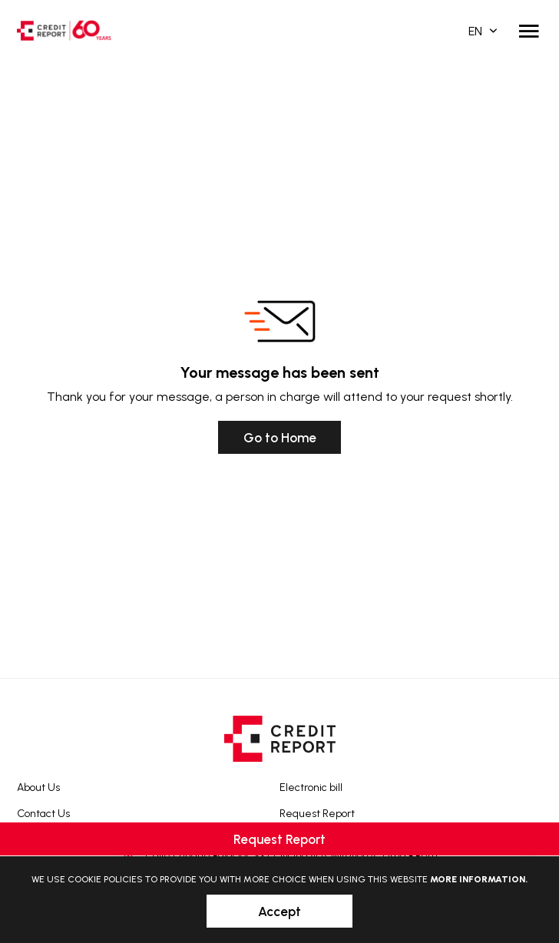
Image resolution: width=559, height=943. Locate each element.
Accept (279, 911)
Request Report (317, 813)
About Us (38, 787)
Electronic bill (311, 787)
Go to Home (279, 437)
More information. (479, 879)
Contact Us (43, 813)
